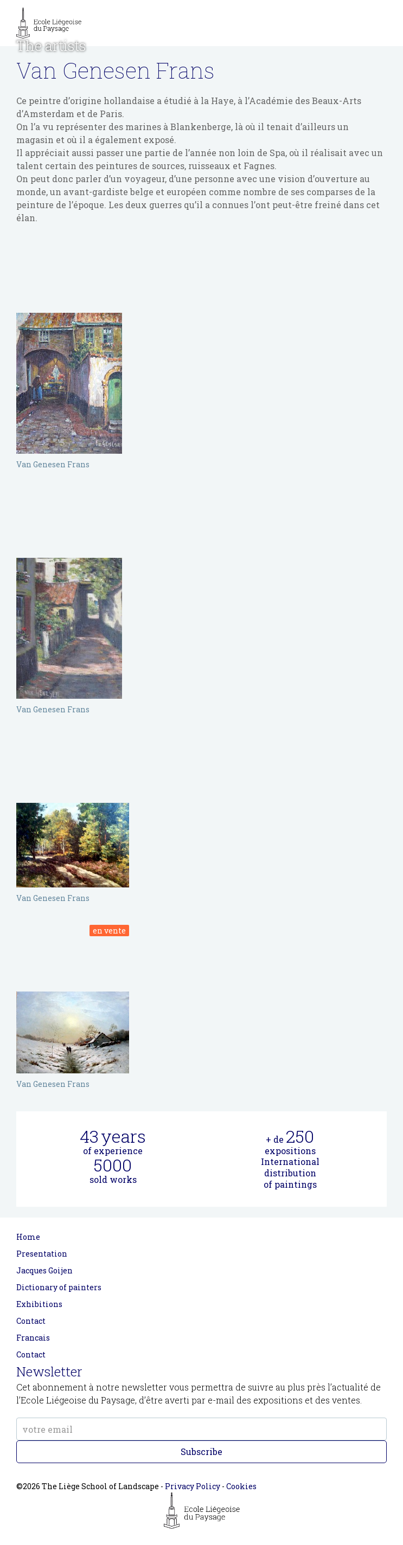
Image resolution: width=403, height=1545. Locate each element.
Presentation (41, 1253)
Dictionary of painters (58, 1287)
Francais (33, 1337)
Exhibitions (39, 1304)
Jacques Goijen (44, 1270)
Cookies (241, 1486)
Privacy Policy (192, 1486)
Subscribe (201, 1451)
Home (28, 1237)
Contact (31, 1321)
